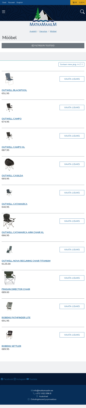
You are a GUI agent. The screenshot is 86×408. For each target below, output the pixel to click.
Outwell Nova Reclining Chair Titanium (26, 260)
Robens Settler (11, 346)
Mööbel (53, 31)
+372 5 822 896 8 (42, 393)
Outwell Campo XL (13, 147)
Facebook (7, 379)
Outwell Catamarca (14, 204)
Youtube (32, 379)
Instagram (20, 379)
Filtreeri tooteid (43, 45)
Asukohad (42, 396)
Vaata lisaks (72, 79)
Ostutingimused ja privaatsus (42, 399)
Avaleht (33, 31)
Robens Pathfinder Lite (16, 317)
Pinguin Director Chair (16, 289)
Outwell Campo (12, 118)
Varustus (43, 31)
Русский (11, 2)
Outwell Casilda (12, 175)
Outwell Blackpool (14, 90)
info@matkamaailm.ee (42, 390)
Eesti (4, 2)
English (20, 2)
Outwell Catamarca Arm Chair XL (23, 232)
